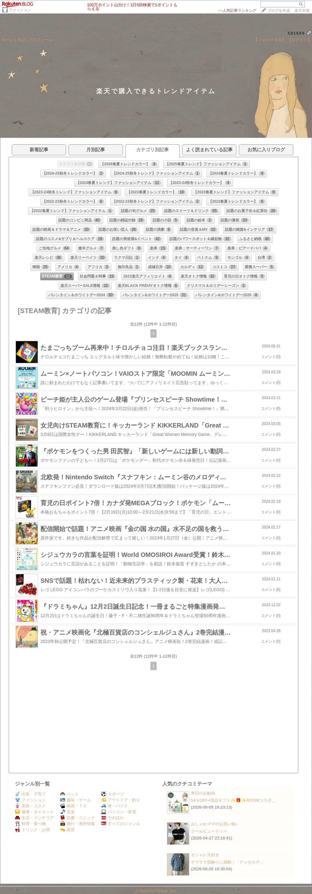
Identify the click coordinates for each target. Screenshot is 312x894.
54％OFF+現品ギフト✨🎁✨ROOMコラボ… (233, 800)
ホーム (8, 39)
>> (237, 10)
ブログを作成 (278, 10)
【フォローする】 (270, 39)
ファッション (20, 10)
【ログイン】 (299, 39)
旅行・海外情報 (77, 823)
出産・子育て (30, 794)
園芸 (67, 829)
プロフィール (40, 39)
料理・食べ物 (30, 823)
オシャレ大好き (205, 855)
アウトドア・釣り (120, 800)
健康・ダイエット (34, 811)
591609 (296, 33)
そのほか (112, 817)
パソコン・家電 (118, 811)
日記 (21, 39)
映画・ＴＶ (73, 806)
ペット (69, 794)
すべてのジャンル (120, 823)
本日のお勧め (203, 793)
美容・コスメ (30, 806)
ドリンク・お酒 (32, 829)
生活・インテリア (34, 817)
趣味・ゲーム (75, 800)
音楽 (67, 811)
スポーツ (112, 794)
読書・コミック (77, 817)
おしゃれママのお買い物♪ (214, 824)
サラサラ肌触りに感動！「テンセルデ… (227, 862)
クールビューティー (209, 831)
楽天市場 (302, 10)
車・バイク (114, 806)
